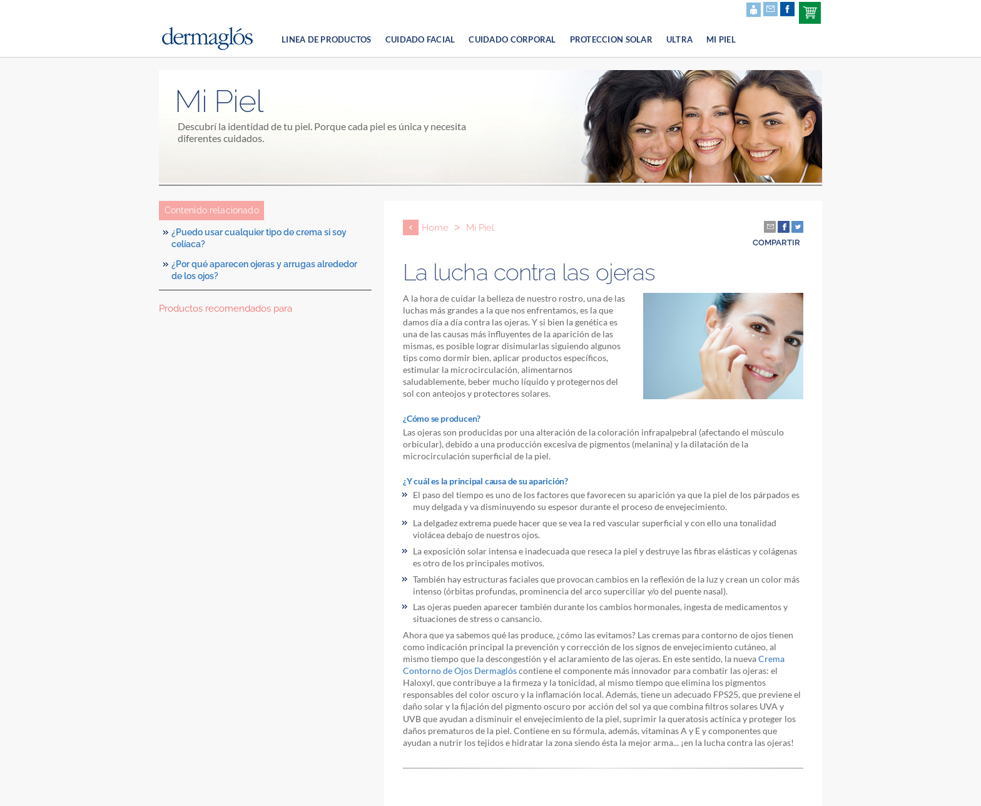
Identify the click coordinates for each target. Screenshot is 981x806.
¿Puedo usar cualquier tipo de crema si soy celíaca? (259, 238)
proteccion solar (611, 39)
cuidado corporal (512, 39)
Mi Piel (721, 39)
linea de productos (327, 39)
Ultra (679, 39)
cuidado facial (420, 39)
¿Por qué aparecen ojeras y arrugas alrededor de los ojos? (264, 270)
